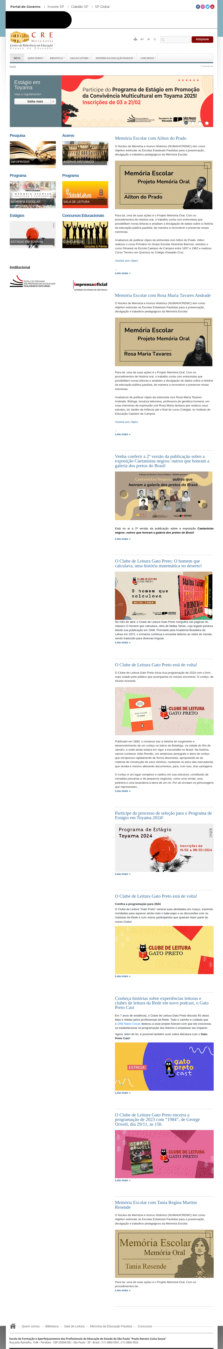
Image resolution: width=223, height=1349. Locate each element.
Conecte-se (207, 66)
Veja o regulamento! (27, 94)
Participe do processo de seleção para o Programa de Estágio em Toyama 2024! (163, 815)
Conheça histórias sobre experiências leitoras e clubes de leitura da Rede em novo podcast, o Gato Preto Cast (161, 1003)
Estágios (17, 215)
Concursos (147, 58)
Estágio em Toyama (27, 84)
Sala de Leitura (79, 58)
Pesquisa (17, 135)
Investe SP (55, 7)
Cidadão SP (79, 7)
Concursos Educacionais (83, 215)
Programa (18, 175)
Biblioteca (56, 58)
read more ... (35, 101)
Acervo (68, 135)
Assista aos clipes (126, 260)
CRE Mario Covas (129, 1023)
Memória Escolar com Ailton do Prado (150, 138)
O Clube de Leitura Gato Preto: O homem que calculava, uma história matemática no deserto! (158, 563)
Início (17, 58)
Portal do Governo (25, 7)
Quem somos (35, 58)
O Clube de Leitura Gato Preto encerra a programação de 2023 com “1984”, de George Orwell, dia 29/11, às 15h (157, 1119)
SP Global (102, 7)
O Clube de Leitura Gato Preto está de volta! (156, 664)
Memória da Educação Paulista (114, 58)
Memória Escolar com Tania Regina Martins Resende (156, 1205)
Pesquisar (202, 39)
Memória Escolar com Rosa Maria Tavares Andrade (163, 295)
